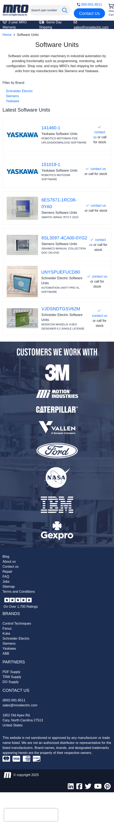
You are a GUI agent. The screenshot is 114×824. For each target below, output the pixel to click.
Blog (6, 556)
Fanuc (7, 628)
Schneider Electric (19, 91)
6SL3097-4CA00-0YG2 (64, 237)
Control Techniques (17, 623)
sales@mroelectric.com (20, 705)
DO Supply (11, 682)
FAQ (6, 576)
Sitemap (9, 586)
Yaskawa (12, 101)
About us (9, 561)
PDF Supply (11, 672)
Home (7, 34)
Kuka (6, 633)
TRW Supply (12, 677)
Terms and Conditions (19, 591)
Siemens (12, 96)
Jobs (6, 581)
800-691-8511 (89, 4)
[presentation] (31, 815)
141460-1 (50, 127)
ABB (6, 653)
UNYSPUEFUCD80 (60, 272)
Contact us (10, 566)
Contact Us (89, 13)
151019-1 (50, 164)
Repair (7, 571)
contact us (98, 169)
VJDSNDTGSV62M (60, 308)
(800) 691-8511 (14, 700)
